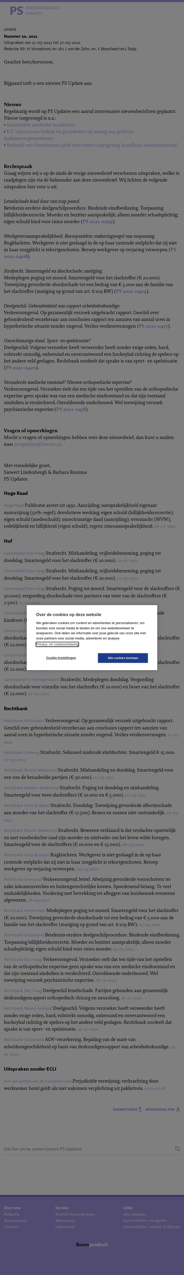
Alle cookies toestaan (123, 657)
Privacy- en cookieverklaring (57, 644)
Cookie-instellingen (61, 658)
